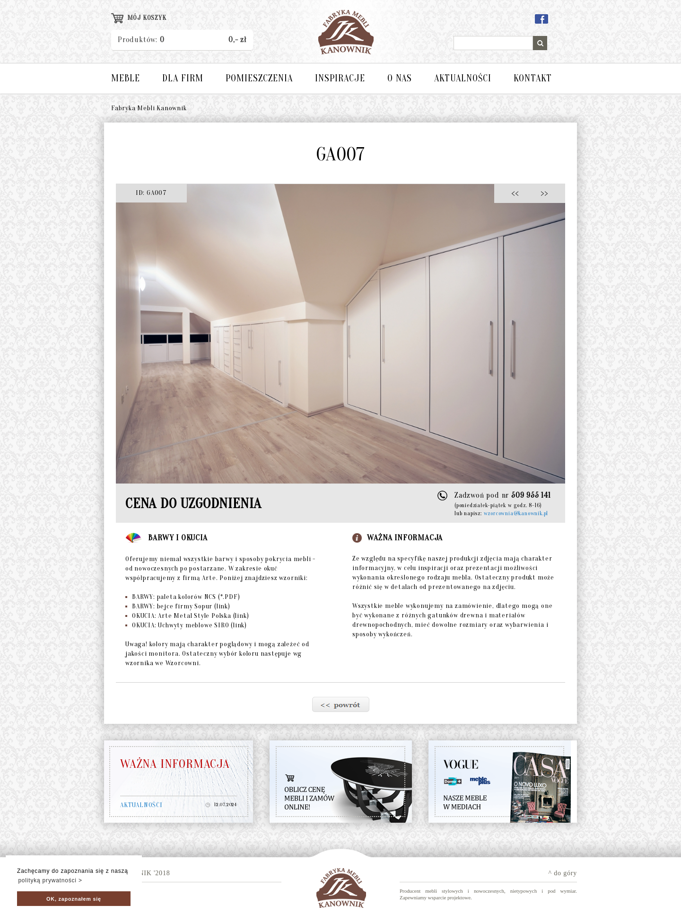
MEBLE (125, 78)
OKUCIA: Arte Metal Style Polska (187, 616)
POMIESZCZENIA (259, 78)
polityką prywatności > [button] (50, 880)
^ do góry (563, 873)
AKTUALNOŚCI (462, 78)
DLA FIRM (182, 78)
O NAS (399, 78)
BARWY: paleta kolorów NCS (182, 597)
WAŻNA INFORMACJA (175, 764)
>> (541, 192)
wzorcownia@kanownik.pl (516, 513)
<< (517, 192)
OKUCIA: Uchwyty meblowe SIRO (186, 625)
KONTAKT (533, 78)
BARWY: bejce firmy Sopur (177, 606)
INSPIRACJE (340, 78)
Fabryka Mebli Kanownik (149, 108)
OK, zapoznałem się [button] (73, 899)
